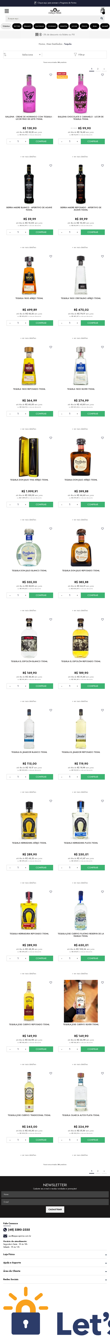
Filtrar (79, 54)
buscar (102, 18)
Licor (74, 26)
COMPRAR (41, 141)
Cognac (52, 26)
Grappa (63, 26)
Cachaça (39, 26)
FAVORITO (51, 74)
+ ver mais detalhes (28, 156)
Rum (95, 26)
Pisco (84, 26)
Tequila (6, 26)
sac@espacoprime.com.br (19, 1235)
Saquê (105, 26)
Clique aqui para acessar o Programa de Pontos (55, 2)
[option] (55, 34)
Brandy (27, 26)
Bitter (17, 26)
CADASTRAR (55, 1209)
